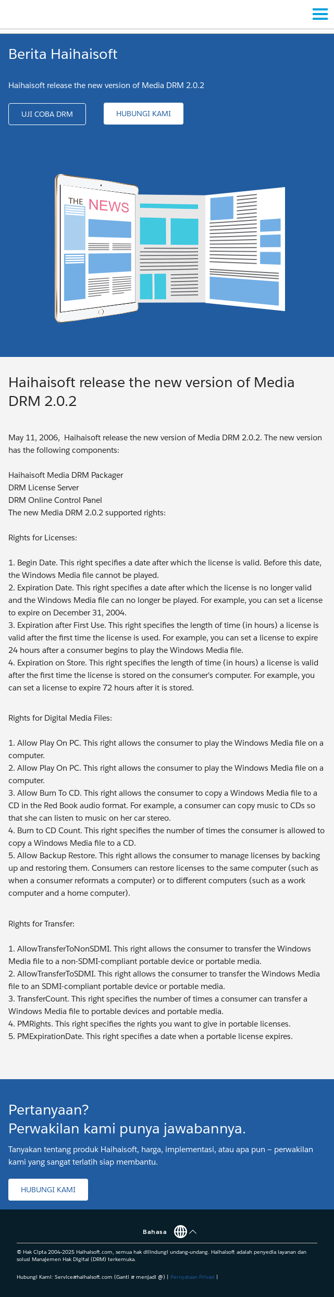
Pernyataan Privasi (192, 1277)
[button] (47, 114)
